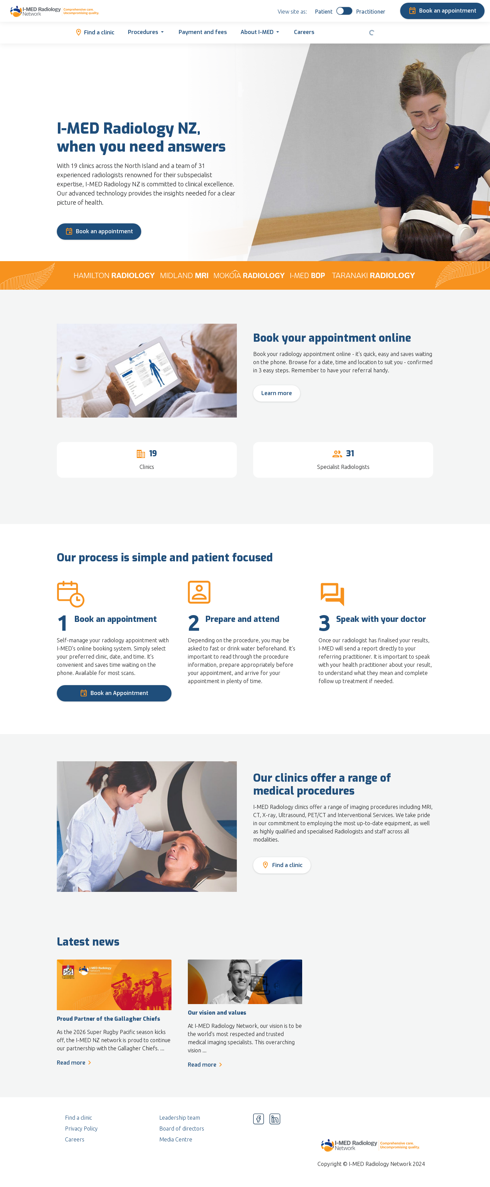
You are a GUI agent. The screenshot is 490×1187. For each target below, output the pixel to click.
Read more (75, 1062)
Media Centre (175, 1139)
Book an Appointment (114, 692)
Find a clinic (94, 31)
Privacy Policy (81, 1128)
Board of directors (181, 1128)
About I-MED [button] (257, 32)
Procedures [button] (143, 32)
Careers (304, 32)
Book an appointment (442, 9)
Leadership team (179, 1118)
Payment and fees (203, 32)
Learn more (276, 393)
